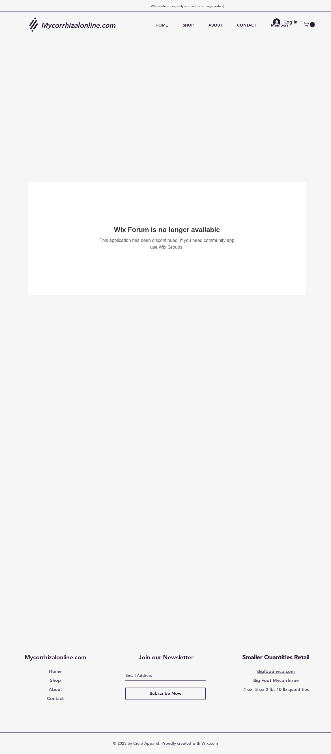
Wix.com (209, 743)
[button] (310, 24)
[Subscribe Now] (165, 693)
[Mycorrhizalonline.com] (80, 25)
